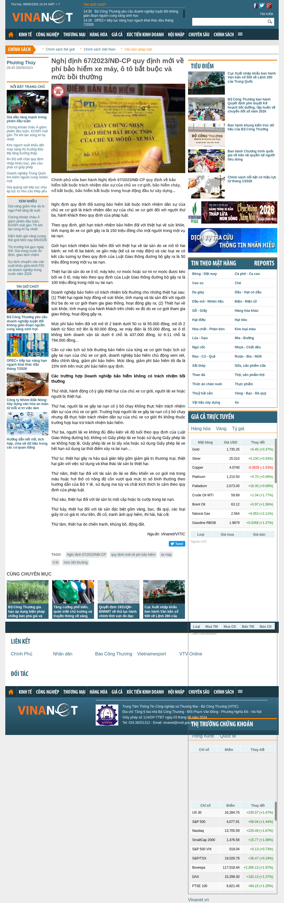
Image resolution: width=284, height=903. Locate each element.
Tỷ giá (238, 428)
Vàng (221, 428)
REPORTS (264, 263)
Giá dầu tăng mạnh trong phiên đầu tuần (27, 119)
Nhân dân (62, 653)
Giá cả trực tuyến (212, 417)
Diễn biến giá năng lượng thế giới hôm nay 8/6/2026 (27, 238)
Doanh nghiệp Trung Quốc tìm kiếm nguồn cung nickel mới (27, 177)
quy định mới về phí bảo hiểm (133, 555)
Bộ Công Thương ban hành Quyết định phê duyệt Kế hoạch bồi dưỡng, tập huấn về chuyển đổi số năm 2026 (251, 105)
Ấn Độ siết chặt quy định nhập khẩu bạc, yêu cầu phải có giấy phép (25, 163)
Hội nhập (176, 35)
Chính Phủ (21, 653)
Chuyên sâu (199, 35)
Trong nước (203, 736)
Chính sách (224, 35)
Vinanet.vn (198, 899)
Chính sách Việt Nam (99, 49)
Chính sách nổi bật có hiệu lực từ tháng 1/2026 (252, 179)
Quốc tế (228, 736)
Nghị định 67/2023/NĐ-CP (86, 555)
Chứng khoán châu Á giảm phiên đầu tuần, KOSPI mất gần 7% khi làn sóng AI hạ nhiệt (27, 133)
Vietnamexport (151, 653)
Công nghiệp (47, 35)
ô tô (55, 562)
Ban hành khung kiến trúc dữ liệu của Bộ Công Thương (251, 127)
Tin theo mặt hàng (213, 263)
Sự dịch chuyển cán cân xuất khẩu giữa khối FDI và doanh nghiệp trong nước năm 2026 (26, 268)
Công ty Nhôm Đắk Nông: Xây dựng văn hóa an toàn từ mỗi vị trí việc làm (27, 404)
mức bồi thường (75, 562)
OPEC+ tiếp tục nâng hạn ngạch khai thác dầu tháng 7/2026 (128, 22)
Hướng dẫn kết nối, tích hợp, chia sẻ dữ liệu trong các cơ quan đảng (27, 443)
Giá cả (117, 35)
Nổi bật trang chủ (27, 87)
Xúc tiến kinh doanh (145, 35)
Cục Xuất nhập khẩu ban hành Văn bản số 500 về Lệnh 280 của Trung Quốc (252, 77)
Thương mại (74, 35)
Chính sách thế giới (60, 49)
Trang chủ (11, 34)
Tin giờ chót (94, 5)
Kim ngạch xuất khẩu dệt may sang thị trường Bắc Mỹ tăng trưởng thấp (25, 149)
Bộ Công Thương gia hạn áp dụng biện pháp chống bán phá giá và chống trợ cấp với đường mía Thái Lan (27, 616)
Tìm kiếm (266, 14)
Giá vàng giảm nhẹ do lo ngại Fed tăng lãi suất (26, 208)
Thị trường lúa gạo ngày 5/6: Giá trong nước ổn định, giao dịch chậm (26, 251)
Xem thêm (240, 34)
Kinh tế (25, 35)
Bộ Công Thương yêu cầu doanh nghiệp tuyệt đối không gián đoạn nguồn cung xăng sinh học (130, 13)
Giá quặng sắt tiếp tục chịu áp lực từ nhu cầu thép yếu (27, 189)
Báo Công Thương (113, 653)
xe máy (166, 555)
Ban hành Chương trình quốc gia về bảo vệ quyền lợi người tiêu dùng (251, 155)
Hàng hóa (98, 35)
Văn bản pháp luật (138, 49)
